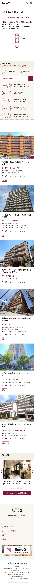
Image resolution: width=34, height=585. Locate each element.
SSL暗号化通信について (17, 570)
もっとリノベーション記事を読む (17, 493)
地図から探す (27, 71)
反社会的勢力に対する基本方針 (16, 574)
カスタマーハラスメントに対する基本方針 (17, 578)
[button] (1, 471)
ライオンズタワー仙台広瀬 (10, 379)
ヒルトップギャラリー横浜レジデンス (13, 430)
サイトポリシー (9, 572)
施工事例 (4, 535)
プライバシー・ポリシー (22, 572)
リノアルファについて (8, 527)
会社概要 (17, 566)
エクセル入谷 (6, 324)
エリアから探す (10, 71)
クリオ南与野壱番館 (8, 276)
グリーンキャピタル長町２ (10, 221)
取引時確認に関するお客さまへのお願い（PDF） (17, 568)
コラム (4, 539)
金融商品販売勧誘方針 (17, 576)
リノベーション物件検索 (9, 531)
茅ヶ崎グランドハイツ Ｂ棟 (10, 168)
